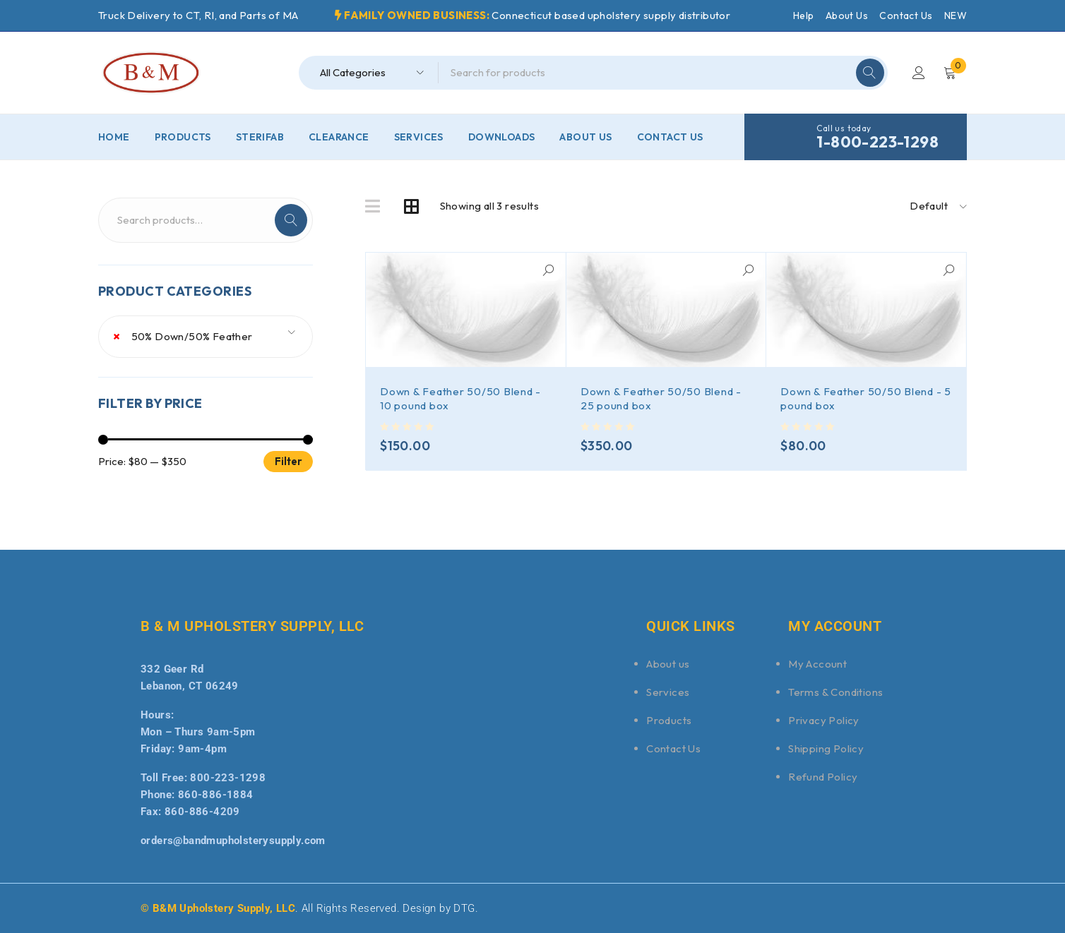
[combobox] (205, 336)
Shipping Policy (826, 748)
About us (667, 663)
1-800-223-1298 (877, 141)
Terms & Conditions (835, 692)
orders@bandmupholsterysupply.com (233, 840)
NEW (955, 15)
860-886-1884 (216, 794)
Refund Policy (822, 776)
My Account (817, 663)
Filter (288, 461)
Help (803, 15)
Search (291, 220)
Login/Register (918, 72)
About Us (847, 15)
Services (667, 692)
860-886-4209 (202, 811)
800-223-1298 (228, 777)
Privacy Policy (823, 720)
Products (668, 720)
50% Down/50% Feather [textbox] (183, 336)
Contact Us (905, 15)
